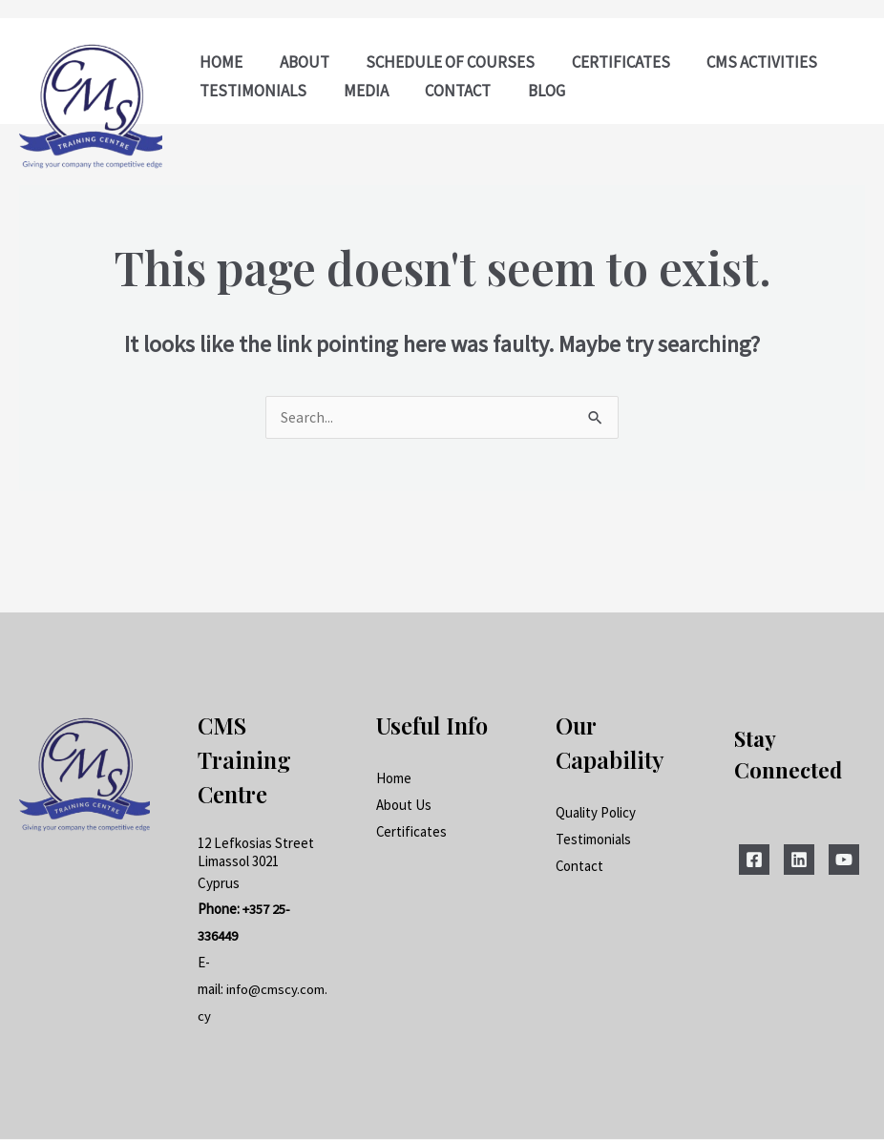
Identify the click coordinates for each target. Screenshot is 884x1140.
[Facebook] (754, 860)
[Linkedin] (799, 860)
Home (393, 779)
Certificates (412, 831)
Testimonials (593, 839)
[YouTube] (844, 860)
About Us (403, 805)
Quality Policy (596, 813)
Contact (580, 866)
